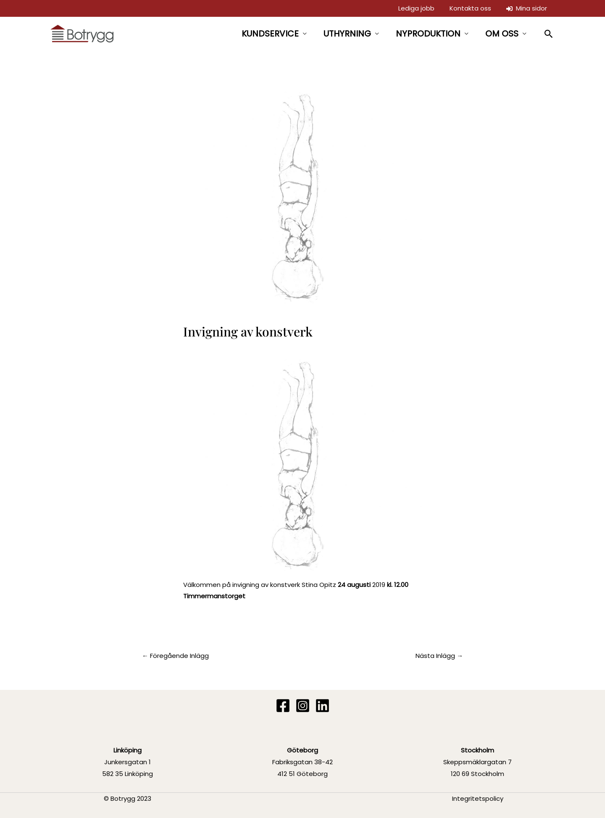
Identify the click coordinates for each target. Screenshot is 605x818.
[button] (549, 33)
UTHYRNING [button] (347, 33)
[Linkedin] (322, 705)
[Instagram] (302, 705)
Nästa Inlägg (439, 655)
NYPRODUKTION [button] (428, 33)
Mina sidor (526, 8)
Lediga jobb (416, 8)
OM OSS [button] (501, 33)
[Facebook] (283, 705)
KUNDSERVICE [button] (270, 33)
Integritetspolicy (477, 798)
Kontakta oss (470, 8)
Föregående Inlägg (175, 655)
